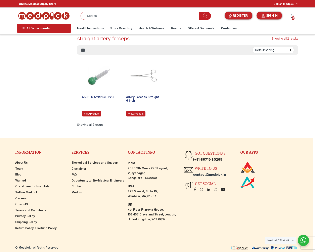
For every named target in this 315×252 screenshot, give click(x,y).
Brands (176, 28)
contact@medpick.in (209, 174)
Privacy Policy (25, 216)
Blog (18, 174)
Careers (21, 198)
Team (19, 168)
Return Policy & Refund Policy (36, 228)
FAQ (74, 174)
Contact (77, 186)
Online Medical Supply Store (37, 3)
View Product (91, 113)
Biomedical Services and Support (95, 162)
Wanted (20, 180)
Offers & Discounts (201, 28)
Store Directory (121, 28)
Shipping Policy (26, 222)
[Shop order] (273, 50)
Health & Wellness (152, 28)
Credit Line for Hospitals (32, 186)
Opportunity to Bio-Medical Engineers (98, 180)
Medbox (77, 192)
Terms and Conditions (30, 210)
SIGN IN (269, 16)
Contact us (229, 28)
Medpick (24, 247)
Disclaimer (79, 168)
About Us (21, 162)
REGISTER (239, 16)
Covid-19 (21, 204)
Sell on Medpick (284, 3)
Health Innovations (90, 28)
